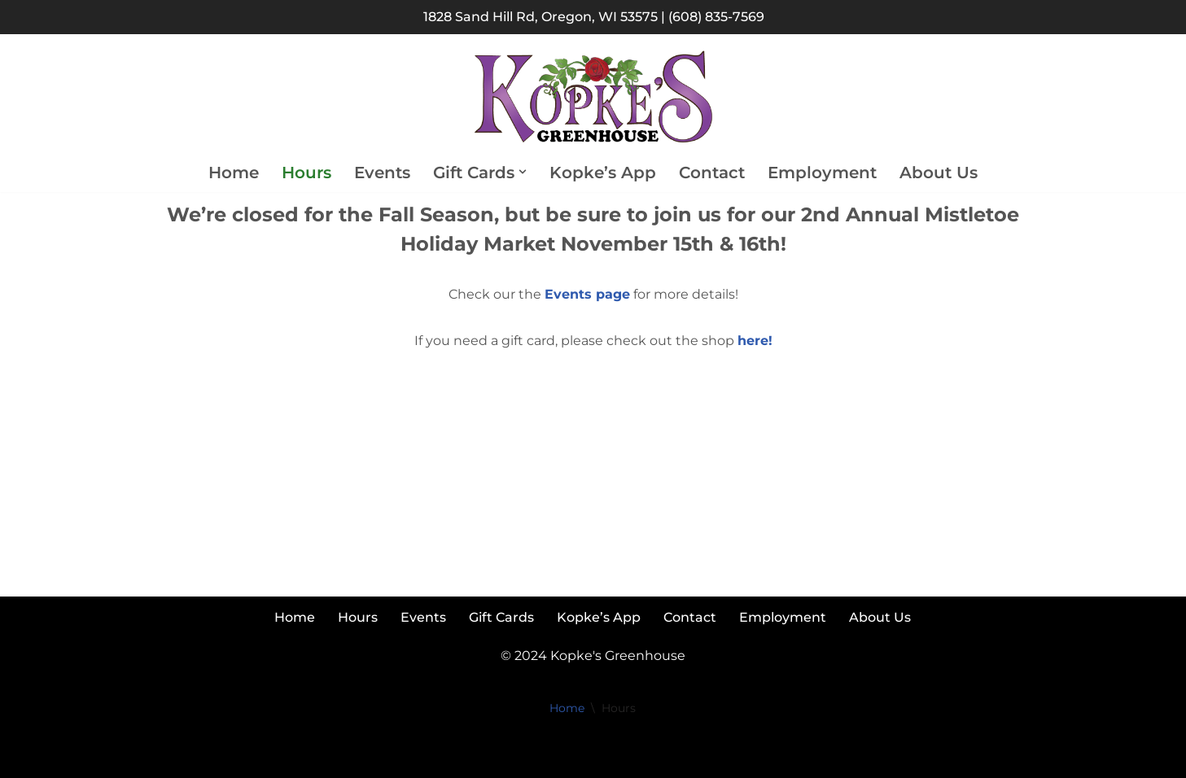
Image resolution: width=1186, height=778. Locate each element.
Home (233, 172)
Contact (712, 172)
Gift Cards (501, 617)
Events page (587, 294)
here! (754, 340)
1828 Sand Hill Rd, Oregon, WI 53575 (540, 16)
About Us (938, 172)
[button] (523, 172)
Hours (306, 172)
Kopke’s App (602, 172)
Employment (822, 172)
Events (382, 172)
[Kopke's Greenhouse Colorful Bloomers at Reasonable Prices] (593, 97)
